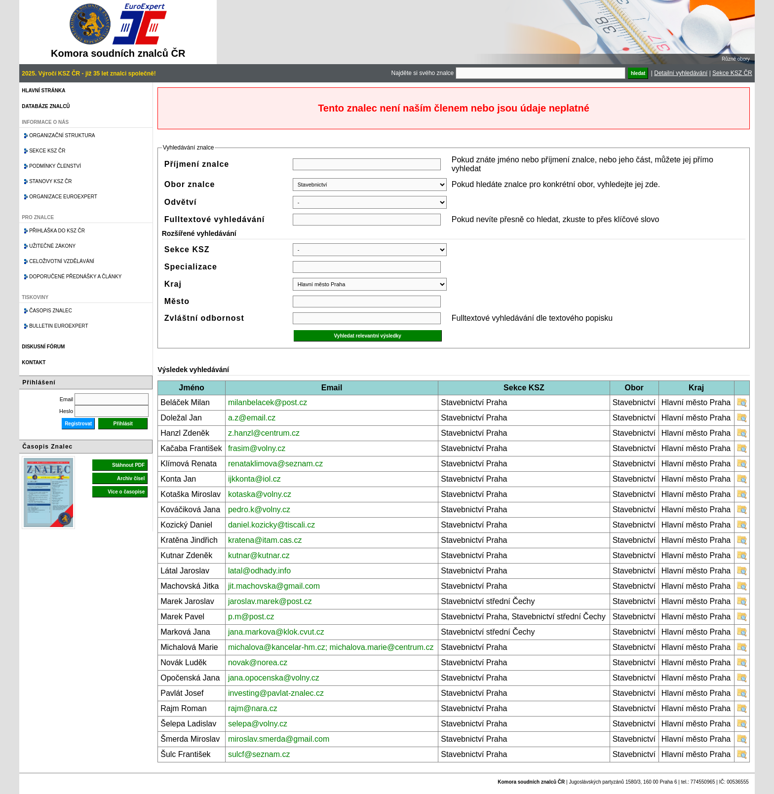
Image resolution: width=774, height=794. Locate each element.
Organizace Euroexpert (63, 196)
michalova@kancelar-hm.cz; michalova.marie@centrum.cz (331, 647)
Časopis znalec (50, 310)
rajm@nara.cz (252, 708)
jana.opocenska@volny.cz (273, 678)
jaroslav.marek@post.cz (270, 601)
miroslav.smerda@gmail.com (278, 739)
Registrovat (78, 423)
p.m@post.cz (251, 616)
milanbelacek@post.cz (267, 402)
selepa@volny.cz (257, 723)
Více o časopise (126, 491)
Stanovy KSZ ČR (50, 181)
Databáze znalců (46, 106)
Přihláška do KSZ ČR (57, 230)
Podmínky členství (55, 166)
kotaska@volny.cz (259, 494)
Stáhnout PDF (128, 465)
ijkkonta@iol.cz (254, 479)
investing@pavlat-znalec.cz (276, 693)
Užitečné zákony (52, 246)
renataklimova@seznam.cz (275, 463)
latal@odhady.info (259, 571)
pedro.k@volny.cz (259, 509)
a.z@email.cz (251, 418)
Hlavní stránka (43, 90)
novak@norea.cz (257, 662)
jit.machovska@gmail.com (274, 586)
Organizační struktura (62, 135)
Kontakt (33, 362)
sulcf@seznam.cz (259, 754)
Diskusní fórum (43, 346)
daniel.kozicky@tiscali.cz (271, 525)
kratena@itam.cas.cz (265, 540)
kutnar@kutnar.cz (259, 555)
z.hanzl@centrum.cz (264, 433)
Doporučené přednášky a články (75, 276)
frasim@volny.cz (256, 448)
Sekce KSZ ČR (732, 73)
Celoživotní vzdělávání (61, 261)
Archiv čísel (131, 478)
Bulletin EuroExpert (58, 326)
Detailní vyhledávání (680, 73)
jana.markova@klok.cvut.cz (276, 632)
